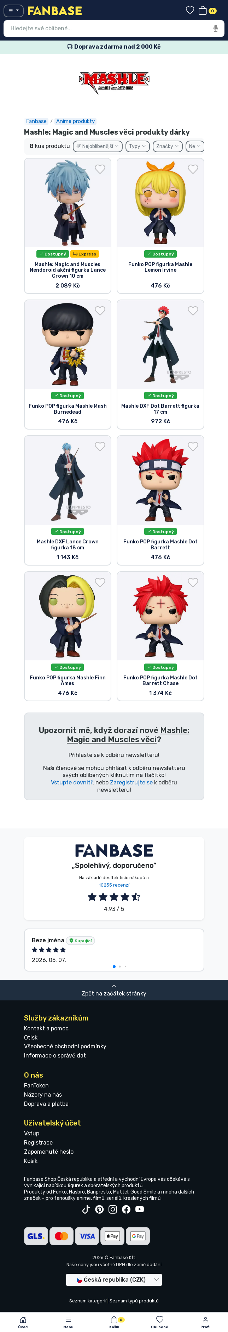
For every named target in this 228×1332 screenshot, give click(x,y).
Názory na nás (43, 1094)
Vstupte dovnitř (72, 782)
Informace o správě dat (55, 1055)
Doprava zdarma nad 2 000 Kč (114, 46)
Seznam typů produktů (134, 1300)
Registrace (38, 1142)
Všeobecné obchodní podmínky (65, 1046)
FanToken (36, 1085)
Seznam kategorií (87, 1300)
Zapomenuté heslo (49, 1151)
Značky (167, 146)
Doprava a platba (46, 1103)
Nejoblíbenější (97, 146)
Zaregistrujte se (131, 782)
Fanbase (36, 121)
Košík (30, 1161)
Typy (137, 146)
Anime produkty (75, 121)
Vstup (31, 1133)
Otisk (30, 1037)
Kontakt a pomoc (46, 1028)
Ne (195, 146)
